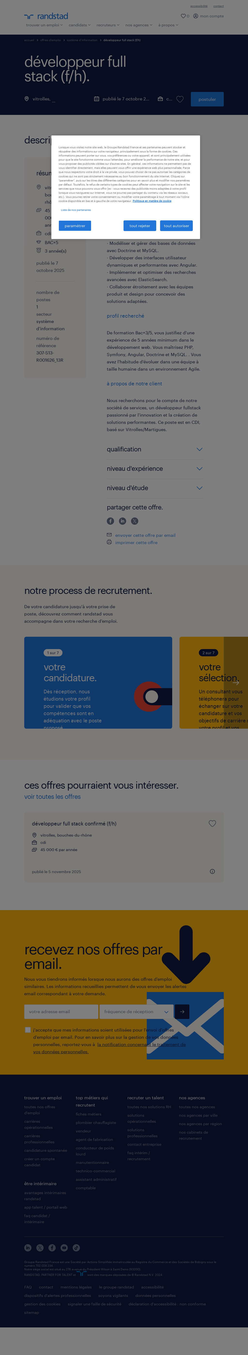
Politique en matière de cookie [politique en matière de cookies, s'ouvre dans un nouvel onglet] (152, 200)
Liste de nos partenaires (76, 209)
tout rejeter (140, 225)
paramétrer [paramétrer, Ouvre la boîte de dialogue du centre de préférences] (75, 225)
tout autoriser (176, 225)
